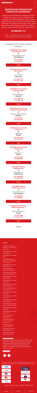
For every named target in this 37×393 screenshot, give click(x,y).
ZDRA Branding (29, 385)
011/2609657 (18, 197)
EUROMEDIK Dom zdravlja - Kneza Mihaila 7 (10, 252)
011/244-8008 (18, 215)
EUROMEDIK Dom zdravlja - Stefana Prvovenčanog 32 (10, 304)
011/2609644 (18, 196)
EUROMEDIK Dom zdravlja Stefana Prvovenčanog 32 (18, 109)
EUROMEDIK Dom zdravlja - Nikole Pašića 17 (10, 277)
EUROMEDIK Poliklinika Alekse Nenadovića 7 (18, 206)
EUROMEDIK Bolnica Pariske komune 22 (18, 187)
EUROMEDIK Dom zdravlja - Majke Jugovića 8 (10, 265)
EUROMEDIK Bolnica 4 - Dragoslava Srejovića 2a (9, 269)
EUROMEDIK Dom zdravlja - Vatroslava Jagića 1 (10, 300)
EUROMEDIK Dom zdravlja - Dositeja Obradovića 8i (10, 273)
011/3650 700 (18, 178)
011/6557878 (18, 119)
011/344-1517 (18, 217)
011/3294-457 (18, 139)
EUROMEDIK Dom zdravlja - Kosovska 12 (10, 312)
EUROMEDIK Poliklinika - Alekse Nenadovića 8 (9, 333)
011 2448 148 (18, 98)
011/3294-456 (18, 137)
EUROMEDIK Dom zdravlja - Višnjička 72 (10, 281)
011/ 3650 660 (18, 176)
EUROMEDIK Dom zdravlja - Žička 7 (10, 256)
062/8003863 (18, 158)
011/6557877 (18, 118)
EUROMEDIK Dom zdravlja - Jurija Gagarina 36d (10, 288)
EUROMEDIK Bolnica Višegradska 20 (18, 167)
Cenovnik (30, 391)
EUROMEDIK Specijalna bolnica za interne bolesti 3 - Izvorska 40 (10, 247)
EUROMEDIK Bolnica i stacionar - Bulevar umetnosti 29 (8, 320)
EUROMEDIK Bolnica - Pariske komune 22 (8, 325)
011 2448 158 (18, 100)
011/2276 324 (18, 61)
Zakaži (18, 65)
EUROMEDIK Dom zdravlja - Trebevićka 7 (10, 292)
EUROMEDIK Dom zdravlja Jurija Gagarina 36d (18, 50)
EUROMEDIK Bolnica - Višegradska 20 (8, 316)
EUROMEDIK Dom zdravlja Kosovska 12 (18, 148)
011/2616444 (18, 157)
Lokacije (18, 391)
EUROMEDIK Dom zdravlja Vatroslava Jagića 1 (18, 89)
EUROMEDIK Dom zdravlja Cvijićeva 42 (18, 128)
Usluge (6, 391)
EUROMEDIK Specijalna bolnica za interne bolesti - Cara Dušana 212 (10, 260)
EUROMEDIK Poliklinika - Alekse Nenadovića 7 (9, 329)
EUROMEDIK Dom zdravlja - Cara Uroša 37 (10, 296)
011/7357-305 (18, 80)
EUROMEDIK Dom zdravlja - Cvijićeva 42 (10, 308)
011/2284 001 (18, 59)
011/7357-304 (18, 79)
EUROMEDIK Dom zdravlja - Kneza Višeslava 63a (10, 285)
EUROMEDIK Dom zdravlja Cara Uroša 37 (18, 70)
